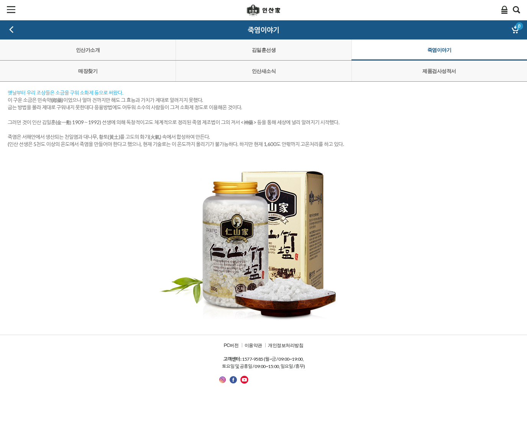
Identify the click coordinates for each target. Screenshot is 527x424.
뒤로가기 (11, 29)
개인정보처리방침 (285, 345)
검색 (516, 9)
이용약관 (253, 345)
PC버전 (231, 345)
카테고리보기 (11, 9)
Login (504, 9)
